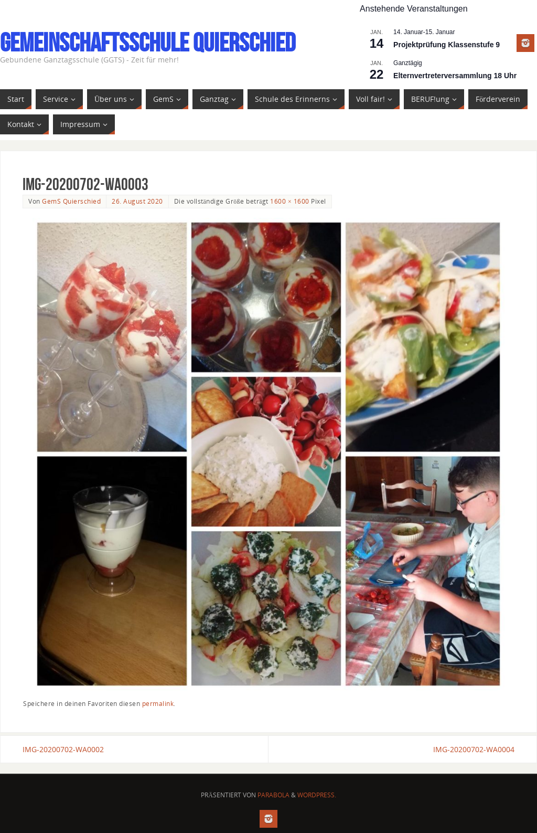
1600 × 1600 (289, 201)
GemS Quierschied (71, 201)
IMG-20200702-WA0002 (63, 749)
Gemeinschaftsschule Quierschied (147, 42)
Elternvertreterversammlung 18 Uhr (455, 75)
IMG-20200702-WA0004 (473, 749)
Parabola (273, 794)
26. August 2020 (137, 201)
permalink (158, 703)
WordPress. (316, 794)
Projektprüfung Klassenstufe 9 (446, 44)
